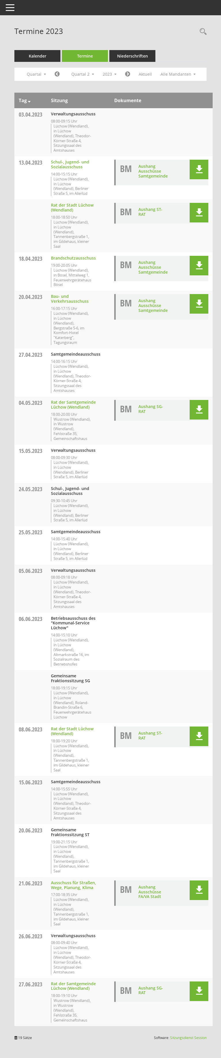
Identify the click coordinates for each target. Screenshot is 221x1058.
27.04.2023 (30, 355)
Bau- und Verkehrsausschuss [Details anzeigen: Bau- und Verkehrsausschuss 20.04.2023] (70, 298)
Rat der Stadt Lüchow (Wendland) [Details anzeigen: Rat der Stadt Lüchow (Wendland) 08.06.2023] (72, 731)
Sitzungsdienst (188, 1037)
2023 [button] (110, 74)
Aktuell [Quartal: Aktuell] (145, 74)
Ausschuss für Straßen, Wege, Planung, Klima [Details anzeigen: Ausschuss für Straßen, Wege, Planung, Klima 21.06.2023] (73, 885)
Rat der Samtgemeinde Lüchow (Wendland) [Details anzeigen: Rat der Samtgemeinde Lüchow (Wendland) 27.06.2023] (73, 986)
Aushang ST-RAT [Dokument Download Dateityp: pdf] (150, 212)
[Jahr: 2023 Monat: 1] (57, 74)
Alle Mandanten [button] (178, 74)
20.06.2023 (30, 830)
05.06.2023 (30, 571)
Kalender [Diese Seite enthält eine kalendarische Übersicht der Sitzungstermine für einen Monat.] (37, 56)
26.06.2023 (30, 936)
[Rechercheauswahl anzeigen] (202, 32)
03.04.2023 (30, 114)
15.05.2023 (30, 451)
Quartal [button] (36, 74)
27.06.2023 (30, 984)
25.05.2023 (30, 532)
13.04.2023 (30, 162)
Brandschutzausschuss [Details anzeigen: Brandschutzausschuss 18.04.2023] (73, 258)
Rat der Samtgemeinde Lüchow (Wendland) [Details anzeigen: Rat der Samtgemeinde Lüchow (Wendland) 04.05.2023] (73, 404)
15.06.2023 (30, 782)
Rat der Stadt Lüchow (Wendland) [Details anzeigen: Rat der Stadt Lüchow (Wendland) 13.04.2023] (72, 207)
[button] (199, 169)
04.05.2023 (30, 403)
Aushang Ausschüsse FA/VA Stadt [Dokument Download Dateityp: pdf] (149, 891)
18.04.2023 (30, 258)
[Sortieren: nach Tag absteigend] (29, 100)
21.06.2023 (30, 883)
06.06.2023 (30, 619)
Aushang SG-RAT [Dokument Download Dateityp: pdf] (150, 409)
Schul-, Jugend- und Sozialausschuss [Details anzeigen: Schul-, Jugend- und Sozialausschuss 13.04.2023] (70, 164)
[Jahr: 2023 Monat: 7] (127, 74)
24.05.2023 (30, 489)
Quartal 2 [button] (82, 74)
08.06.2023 (30, 729)
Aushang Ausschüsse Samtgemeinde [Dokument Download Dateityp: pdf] (153, 171)
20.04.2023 (30, 297)
